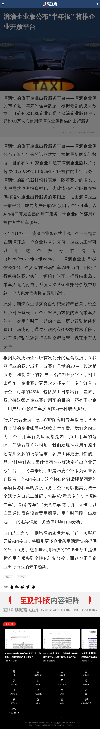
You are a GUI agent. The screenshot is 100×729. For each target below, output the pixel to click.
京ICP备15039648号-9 (46, 723)
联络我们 (70, 725)
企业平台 (21, 577)
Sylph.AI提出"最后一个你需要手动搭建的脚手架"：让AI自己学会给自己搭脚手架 (60, 655)
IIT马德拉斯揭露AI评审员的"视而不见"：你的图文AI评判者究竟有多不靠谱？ (23, 655)
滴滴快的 (8, 577)
